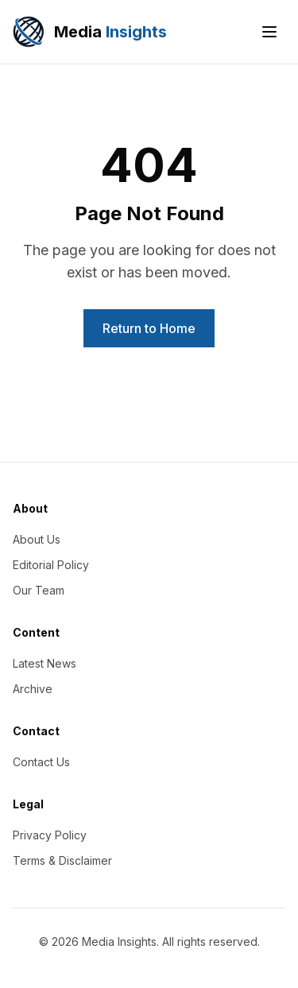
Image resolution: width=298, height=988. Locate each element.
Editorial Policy (51, 564)
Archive (32, 688)
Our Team (38, 590)
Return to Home (149, 328)
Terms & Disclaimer (62, 860)
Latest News (44, 663)
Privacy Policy (50, 835)
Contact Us (41, 762)
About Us (36, 539)
